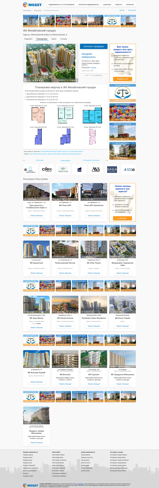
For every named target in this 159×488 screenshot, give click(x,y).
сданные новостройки (54, 152)
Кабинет (122, 10)
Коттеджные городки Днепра (118, 461)
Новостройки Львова (58, 469)
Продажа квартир (28, 453)
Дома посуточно (85, 461)
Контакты (25, 471)
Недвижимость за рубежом (30, 466)
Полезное (130, 4)
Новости (118, 4)
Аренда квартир (85, 453)
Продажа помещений (29, 463)
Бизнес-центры (85, 469)
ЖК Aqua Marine (36, 316)
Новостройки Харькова (58, 466)
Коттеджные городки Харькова (118, 466)
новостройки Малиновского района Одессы (53, 150)
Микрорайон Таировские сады (122, 262)
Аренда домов (85, 458)
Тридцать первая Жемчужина (36, 430)
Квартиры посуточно (87, 455)
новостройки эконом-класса (38, 152)
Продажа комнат (27, 455)
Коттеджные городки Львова (118, 469)
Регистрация (132, 10)
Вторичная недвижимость (89, 4)
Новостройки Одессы (58, 463)
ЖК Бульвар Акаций (36, 371)
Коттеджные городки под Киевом (119, 458)
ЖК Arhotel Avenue (65, 316)
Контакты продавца (94, 45)
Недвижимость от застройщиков (61, 4)
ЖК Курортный (36, 261)
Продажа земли (27, 461)
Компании (107, 4)
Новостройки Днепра (58, 461)
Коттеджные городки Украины (118, 453)
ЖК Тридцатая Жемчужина (91, 158)
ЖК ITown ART (65, 204)
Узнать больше (36, 214)
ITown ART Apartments (94, 204)
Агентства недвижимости (30, 469)
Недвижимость (27, 10)
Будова (93, 66)
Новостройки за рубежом (59, 471)
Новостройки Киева (57, 455)
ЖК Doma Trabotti (122, 316)
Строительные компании (59, 474)
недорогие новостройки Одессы (71, 152)
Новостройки (37, 10)
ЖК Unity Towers (94, 261)
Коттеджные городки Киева (117, 455)
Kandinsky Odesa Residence (94, 316)
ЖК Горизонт (93, 373)
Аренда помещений (86, 466)
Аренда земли (85, 463)
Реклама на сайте (28, 474)
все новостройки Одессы (75, 150)
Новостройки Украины (58, 453)
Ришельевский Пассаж (65, 261)
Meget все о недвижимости (30, 484)
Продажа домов (27, 458)
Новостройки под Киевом (59, 458)
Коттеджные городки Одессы (118, 463)
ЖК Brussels (39, 158)
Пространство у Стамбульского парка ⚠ (36, 205)
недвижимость (98, 73)
